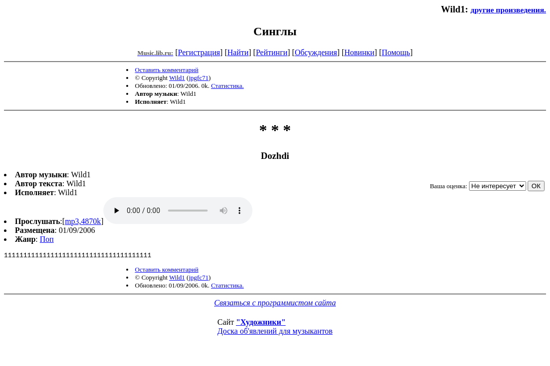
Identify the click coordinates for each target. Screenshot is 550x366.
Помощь (396, 52)
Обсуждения (316, 52)
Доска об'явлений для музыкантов (275, 332)
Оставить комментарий (167, 69)
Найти (237, 52)
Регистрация (199, 52)
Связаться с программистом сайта (275, 304)
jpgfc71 (199, 77)
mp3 (177, 210)
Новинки (359, 52)
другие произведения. (508, 9)
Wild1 (177, 77)
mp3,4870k (83, 221)
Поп (47, 239)
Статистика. (227, 85)
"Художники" (261, 323)
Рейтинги (272, 52)
